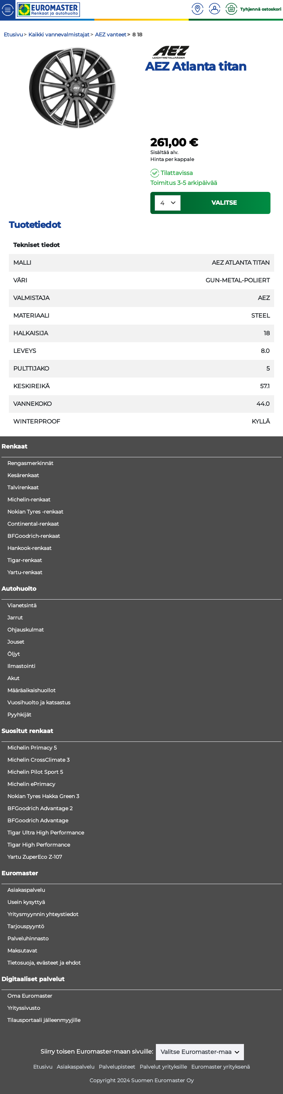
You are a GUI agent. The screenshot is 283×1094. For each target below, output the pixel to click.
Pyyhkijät (19, 714)
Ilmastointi (21, 666)
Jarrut (15, 617)
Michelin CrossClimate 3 (38, 760)
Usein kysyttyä (26, 902)
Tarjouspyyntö (25, 926)
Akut (13, 678)
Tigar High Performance (38, 844)
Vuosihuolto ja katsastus (38, 702)
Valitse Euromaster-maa (197, 1051)
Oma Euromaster (29, 996)
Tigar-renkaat (24, 560)
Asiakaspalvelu (26, 890)
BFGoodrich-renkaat (33, 536)
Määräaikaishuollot (31, 690)
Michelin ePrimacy (31, 784)
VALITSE (224, 202)
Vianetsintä (21, 605)
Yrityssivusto (23, 1008)
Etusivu (42, 1066)
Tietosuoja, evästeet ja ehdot (44, 962)
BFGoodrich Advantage (37, 820)
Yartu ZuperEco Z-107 (34, 857)
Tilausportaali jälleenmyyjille (43, 1020)
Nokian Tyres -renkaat (35, 511)
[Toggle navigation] (7, 9)
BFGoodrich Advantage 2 (40, 808)
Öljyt (13, 654)
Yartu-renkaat (24, 572)
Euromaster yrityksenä (220, 1066)
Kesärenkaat (23, 475)
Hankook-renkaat (29, 548)
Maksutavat (22, 950)
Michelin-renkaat (28, 499)
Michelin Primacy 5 (32, 747)
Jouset (15, 642)
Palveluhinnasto (28, 938)
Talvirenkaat (23, 487)
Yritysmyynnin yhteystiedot (42, 914)
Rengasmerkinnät (30, 463)
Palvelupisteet (117, 1066)
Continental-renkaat (33, 524)
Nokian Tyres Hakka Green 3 (43, 796)
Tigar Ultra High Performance (45, 832)
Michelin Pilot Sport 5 (35, 772)
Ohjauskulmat (25, 629)
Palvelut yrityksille (163, 1066)
